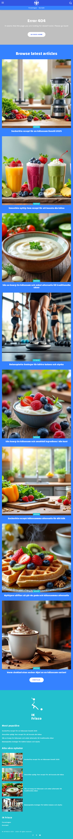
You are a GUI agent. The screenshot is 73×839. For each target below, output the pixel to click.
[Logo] (36, 2)
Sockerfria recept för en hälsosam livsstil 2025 (36, 131)
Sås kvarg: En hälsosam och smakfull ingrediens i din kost (36, 441)
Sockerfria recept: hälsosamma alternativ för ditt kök (36, 518)
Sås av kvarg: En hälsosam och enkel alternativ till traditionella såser (37, 286)
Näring (36, 127)
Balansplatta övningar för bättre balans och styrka (36, 364)
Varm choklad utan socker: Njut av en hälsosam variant (36, 672)
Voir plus (36, 680)
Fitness (36, 360)
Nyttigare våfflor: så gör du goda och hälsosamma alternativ (36, 595)
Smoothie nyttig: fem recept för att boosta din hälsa (36, 208)
